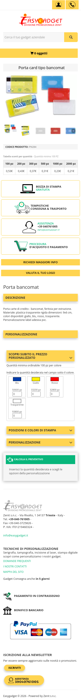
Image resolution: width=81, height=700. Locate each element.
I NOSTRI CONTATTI (15, 566)
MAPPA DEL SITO (13, 572)
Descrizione (15, 298)
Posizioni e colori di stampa (40, 430)
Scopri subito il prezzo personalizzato (40, 355)
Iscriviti (14, 668)
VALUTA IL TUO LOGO (40, 273)
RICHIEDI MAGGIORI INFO (40, 262)
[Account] (58, 4)
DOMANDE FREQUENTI (17, 561)
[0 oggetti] (39, 53)
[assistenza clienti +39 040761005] (72, 4)
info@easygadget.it (49, 230)
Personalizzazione (21, 334)
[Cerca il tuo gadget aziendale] (71, 37)
